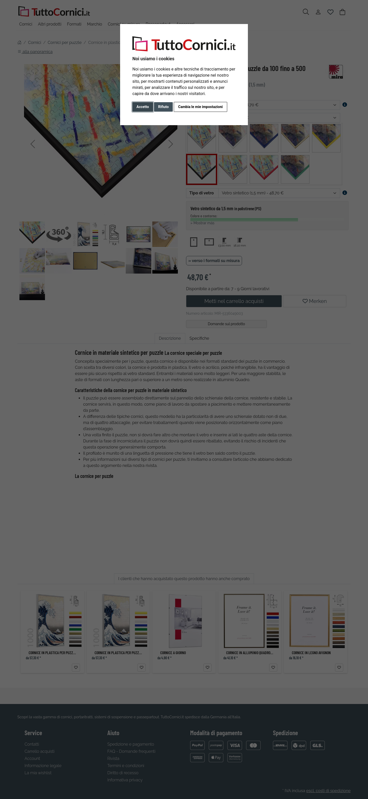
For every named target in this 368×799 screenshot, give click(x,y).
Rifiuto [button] (163, 107)
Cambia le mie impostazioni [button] (200, 107)
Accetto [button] (142, 107)
